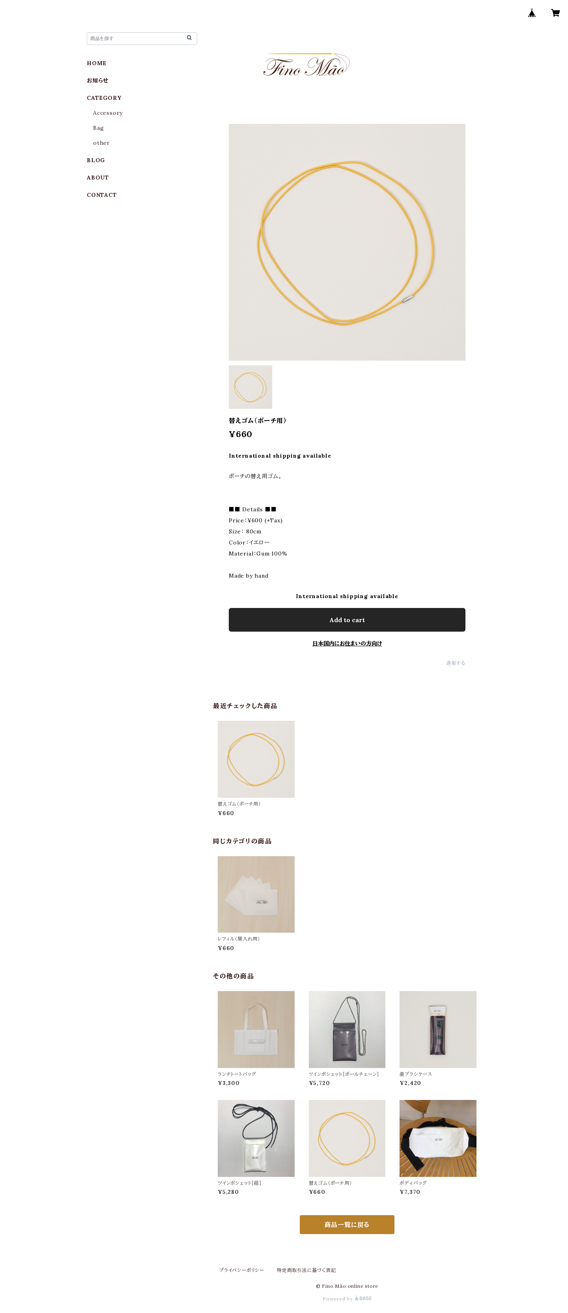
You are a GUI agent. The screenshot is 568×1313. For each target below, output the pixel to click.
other (101, 142)
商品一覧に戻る (347, 1225)
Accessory (108, 112)
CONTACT (102, 194)
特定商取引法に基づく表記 (306, 1270)
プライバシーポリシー (241, 1270)
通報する (455, 663)
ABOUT (98, 177)
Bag (98, 127)
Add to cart (347, 620)
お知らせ (98, 80)
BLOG (96, 160)
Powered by (347, 1299)
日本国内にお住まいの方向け (347, 643)
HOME (96, 63)
